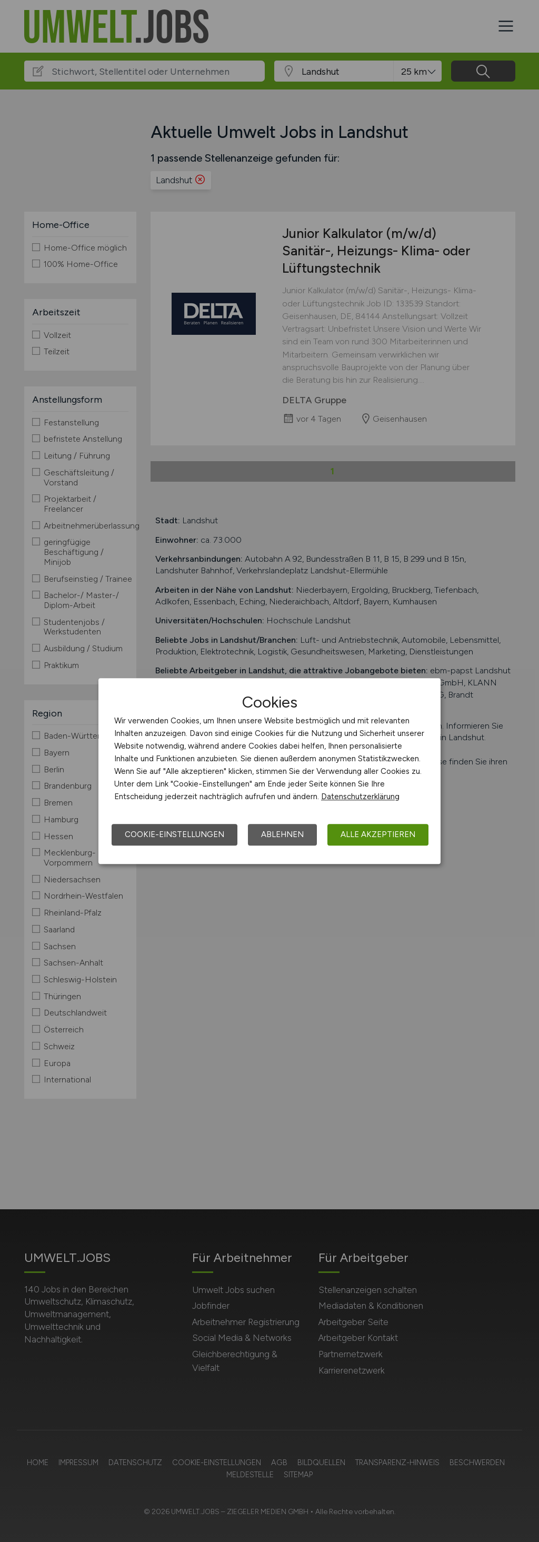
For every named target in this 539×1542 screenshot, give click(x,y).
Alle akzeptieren (378, 834)
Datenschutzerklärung (360, 796)
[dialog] (269, 771)
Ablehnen (282, 834)
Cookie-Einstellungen (174, 834)
